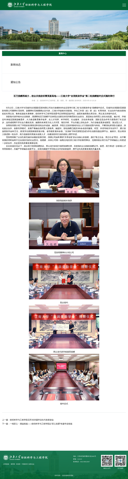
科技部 (18, 464)
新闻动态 (16, 64)
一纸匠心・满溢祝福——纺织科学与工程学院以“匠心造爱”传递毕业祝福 (41, 424)
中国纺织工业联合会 (28, 464)
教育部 (13, 464)
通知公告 (16, 82)
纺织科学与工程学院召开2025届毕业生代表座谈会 (32, 420)
